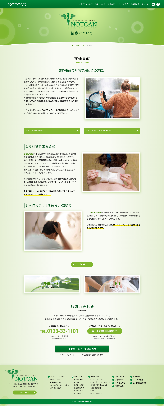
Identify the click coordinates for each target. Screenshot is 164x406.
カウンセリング (97, 382)
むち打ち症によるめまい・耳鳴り (99, 130)
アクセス (145, 4)
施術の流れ (112, 4)
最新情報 (136, 379)
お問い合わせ (24, 395)
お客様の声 (135, 4)
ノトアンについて (85, 4)
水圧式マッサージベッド (100, 384)
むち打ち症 (34, 130)
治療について (100, 4)
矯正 (93, 393)
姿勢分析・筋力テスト (99, 387)
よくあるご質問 (55, 390)
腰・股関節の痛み (80, 390)
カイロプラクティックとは (59, 387)
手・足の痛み (78, 393)
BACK (82, 264)
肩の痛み (77, 384)
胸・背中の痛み (79, 387)
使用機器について (56, 384)
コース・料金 (123, 4)
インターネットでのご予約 (82, 351)
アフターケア (96, 396)
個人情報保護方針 (140, 385)
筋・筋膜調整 (96, 390)
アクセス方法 (120, 385)
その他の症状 (78, 396)
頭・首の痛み (78, 382)
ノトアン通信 (138, 382)
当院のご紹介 (55, 382)
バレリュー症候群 (94, 212)
